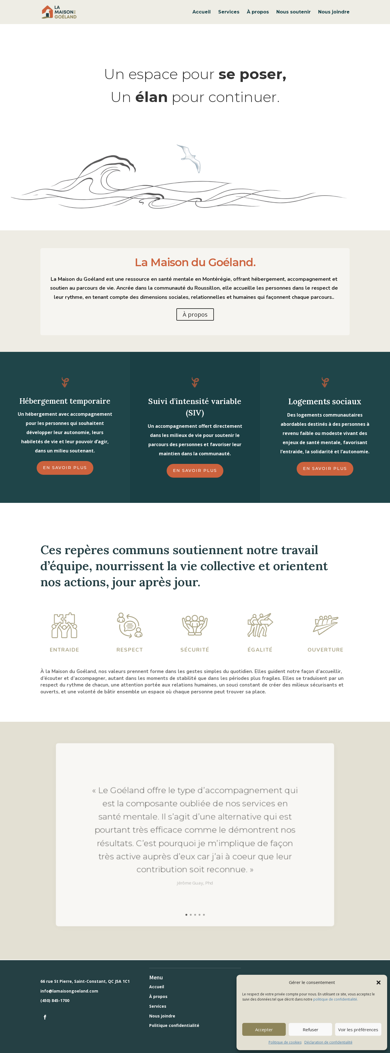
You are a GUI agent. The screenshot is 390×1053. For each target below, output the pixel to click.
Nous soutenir (293, 12)
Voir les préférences (358, 1029)
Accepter (264, 1029)
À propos (258, 12)
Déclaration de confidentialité (328, 1042)
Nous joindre (334, 12)
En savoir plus (65, 467)
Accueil (201, 12)
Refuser (310, 1029)
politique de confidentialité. (335, 999)
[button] (378, 982)
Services (228, 12)
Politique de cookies (285, 1042)
